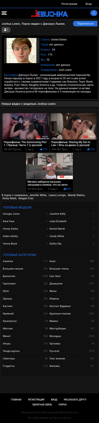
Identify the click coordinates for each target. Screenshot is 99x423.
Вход (89, 3)
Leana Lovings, (57, 195)
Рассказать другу (75, 399)
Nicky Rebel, (9, 198)
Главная (16, 399)
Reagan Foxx (25, 198)
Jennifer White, (38, 195)
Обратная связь (42, 404)
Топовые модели (17, 207)
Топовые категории (19, 255)
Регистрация (69, 3)
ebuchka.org (45, 418)
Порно (63, 404)
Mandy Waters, (76, 195)
